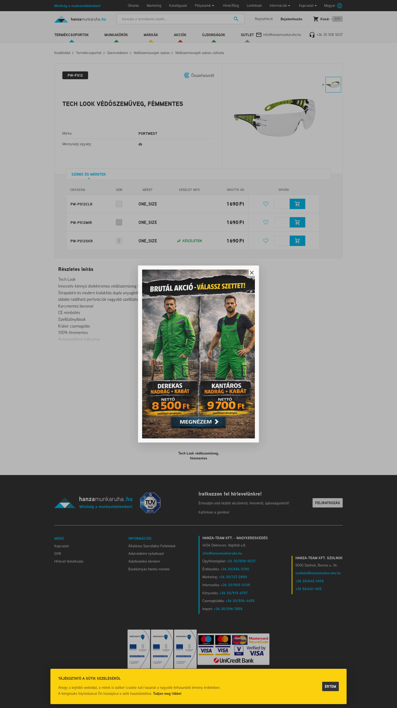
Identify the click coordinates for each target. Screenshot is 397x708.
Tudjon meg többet (167, 693)
